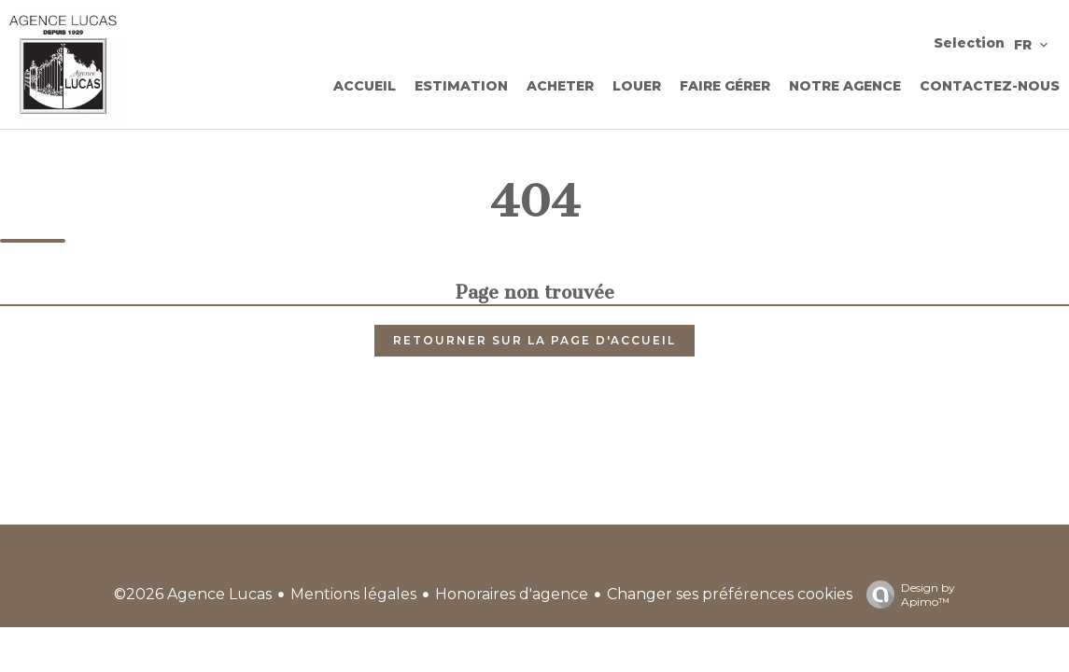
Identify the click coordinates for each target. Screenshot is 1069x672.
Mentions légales (353, 594)
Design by (906, 595)
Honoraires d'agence (511, 594)
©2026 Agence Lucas (193, 594)
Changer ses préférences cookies (729, 594)
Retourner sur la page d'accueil (534, 340)
